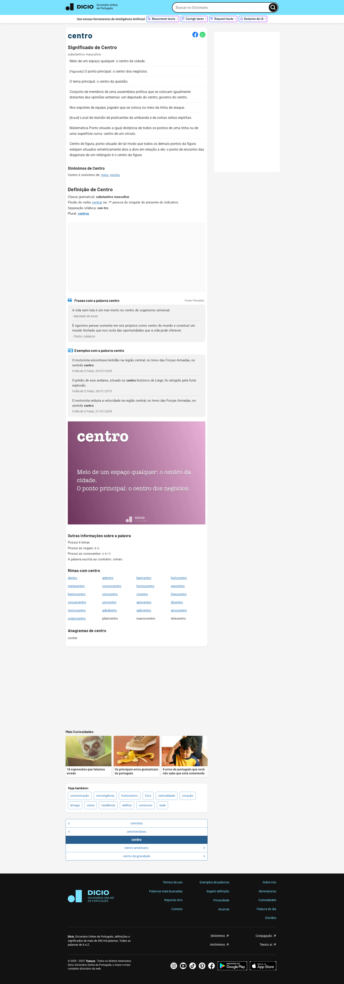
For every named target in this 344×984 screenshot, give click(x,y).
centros (83, 214)
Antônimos (217, 944)
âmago (75, 805)
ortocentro (110, 594)
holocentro (179, 578)
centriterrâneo (107, 831)
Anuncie (223, 909)
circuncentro (77, 602)
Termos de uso (173, 882)
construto (145, 805)
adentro (107, 578)
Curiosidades (267, 900)
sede (162, 805)
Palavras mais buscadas (166, 891)
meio (105, 175)
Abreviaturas (267, 891)
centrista (105, 823)
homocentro (145, 586)
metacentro (76, 586)
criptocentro (77, 618)
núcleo (115, 175)
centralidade (166, 795)
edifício (127, 805)
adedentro (109, 610)
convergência (105, 795)
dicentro (177, 602)
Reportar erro (173, 900)
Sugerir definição (217, 891)
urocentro (109, 602)
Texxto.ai (266, 944)
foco (148, 795)
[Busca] (273, 7)
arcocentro (179, 610)
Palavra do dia (266, 909)
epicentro (178, 586)
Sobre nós (269, 882)
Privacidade (221, 900)
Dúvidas (270, 918)
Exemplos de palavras (214, 882)
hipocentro (179, 594)
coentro (142, 594)
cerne (90, 805)
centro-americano (164, 848)
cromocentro (111, 586)
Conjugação (264, 936)
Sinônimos (218, 936)
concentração (79, 795)
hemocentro (77, 594)
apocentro (143, 602)
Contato (177, 909)
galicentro (143, 610)
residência (108, 805)
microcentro (77, 610)
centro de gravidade (164, 856)
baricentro (143, 578)
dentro (72, 578)
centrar (97, 202)
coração (187, 795)
